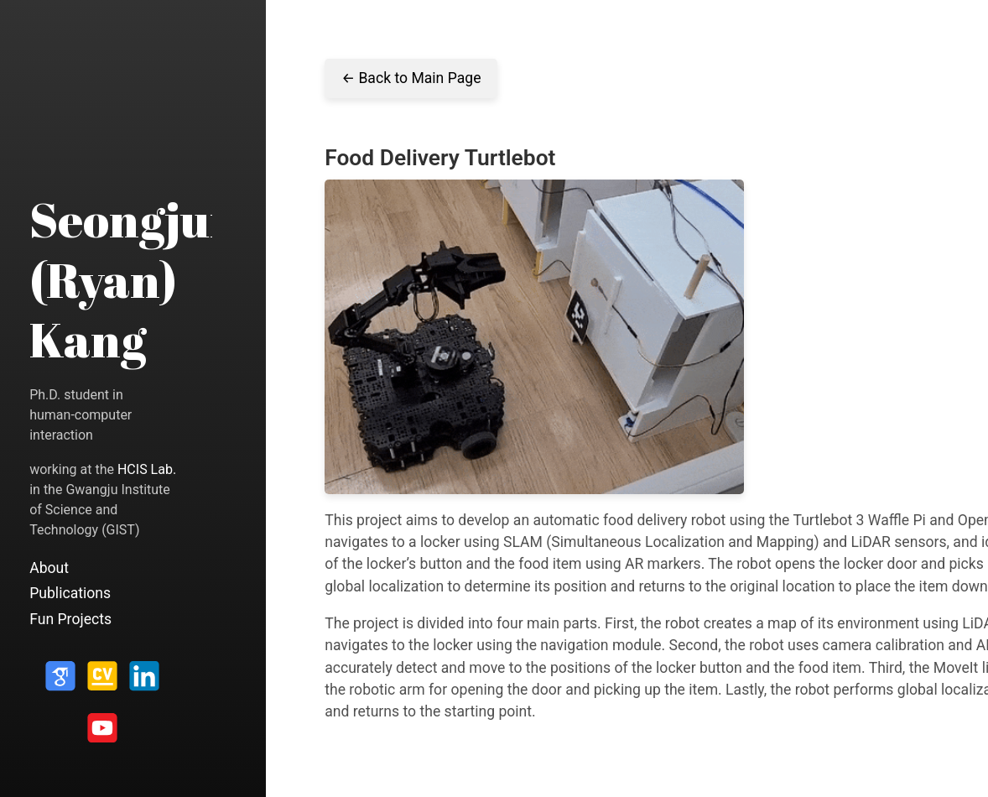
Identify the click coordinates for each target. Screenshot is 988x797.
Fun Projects (70, 619)
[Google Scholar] (60, 682)
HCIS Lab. (146, 469)
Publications (70, 593)
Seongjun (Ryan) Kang (134, 279)
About (49, 568)
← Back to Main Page (411, 78)
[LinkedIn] (144, 682)
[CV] (102, 682)
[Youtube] (102, 733)
